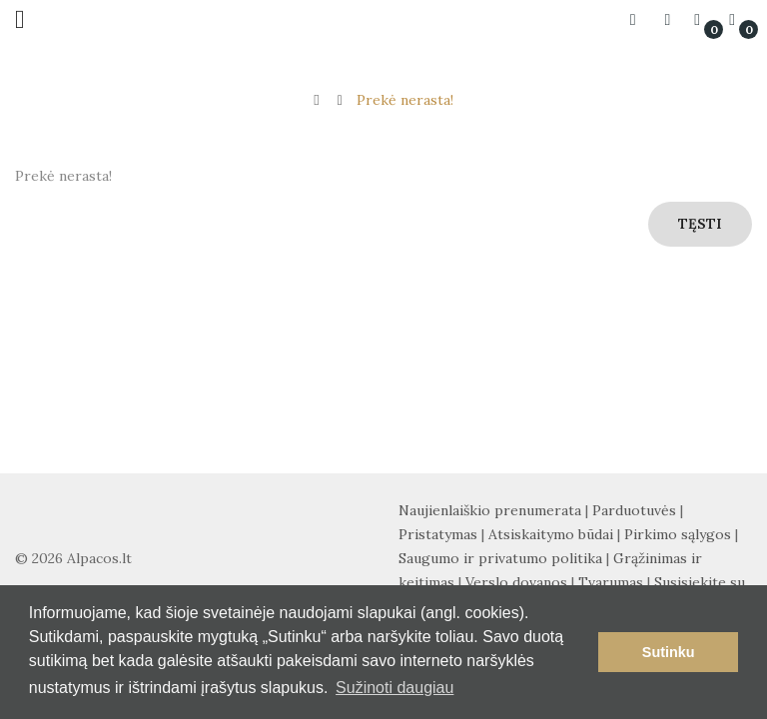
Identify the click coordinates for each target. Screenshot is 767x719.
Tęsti (700, 224)
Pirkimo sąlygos (677, 534)
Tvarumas (610, 582)
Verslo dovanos (516, 582)
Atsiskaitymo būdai (550, 534)
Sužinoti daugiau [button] (394, 687)
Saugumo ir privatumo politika (500, 558)
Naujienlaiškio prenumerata (489, 510)
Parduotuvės (634, 510)
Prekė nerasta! (405, 100)
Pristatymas (437, 534)
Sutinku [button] (668, 652)
